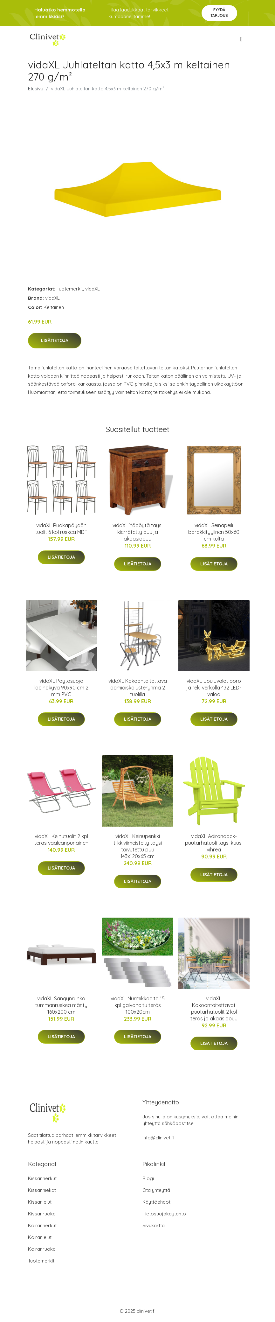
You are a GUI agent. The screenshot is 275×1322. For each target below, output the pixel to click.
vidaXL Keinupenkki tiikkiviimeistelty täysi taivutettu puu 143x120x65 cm (137, 846)
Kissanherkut (42, 1178)
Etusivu (35, 89)
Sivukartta (153, 1225)
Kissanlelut (40, 1202)
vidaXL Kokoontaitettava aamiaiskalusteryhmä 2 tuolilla (137, 687)
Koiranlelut (40, 1237)
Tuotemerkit (70, 289)
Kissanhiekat (42, 1190)
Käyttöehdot (156, 1202)
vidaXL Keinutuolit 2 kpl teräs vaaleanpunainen (61, 839)
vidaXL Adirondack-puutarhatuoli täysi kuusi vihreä (214, 843)
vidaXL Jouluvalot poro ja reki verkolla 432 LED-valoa (214, 687)
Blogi (148, 1178)
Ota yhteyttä (156, 1190)
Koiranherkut (42, 1225)
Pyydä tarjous (219, 12)
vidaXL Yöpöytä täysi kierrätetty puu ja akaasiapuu (137, 532)
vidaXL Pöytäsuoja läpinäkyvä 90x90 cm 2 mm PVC (61, 687)
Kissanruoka (42, 1214)
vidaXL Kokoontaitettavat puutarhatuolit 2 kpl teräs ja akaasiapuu (213, 1008)
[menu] (241, 39)
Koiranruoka (42, 1249)
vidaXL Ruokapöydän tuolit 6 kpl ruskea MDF (61, 528)
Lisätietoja (54, 340)
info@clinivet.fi (158, 1138)
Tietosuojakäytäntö (164, 1214)
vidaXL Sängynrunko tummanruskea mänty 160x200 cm (61, 1005)
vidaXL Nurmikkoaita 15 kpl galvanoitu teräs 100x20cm (138, 1005)
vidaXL (92, 289)
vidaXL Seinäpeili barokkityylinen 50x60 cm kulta (213, 532)
